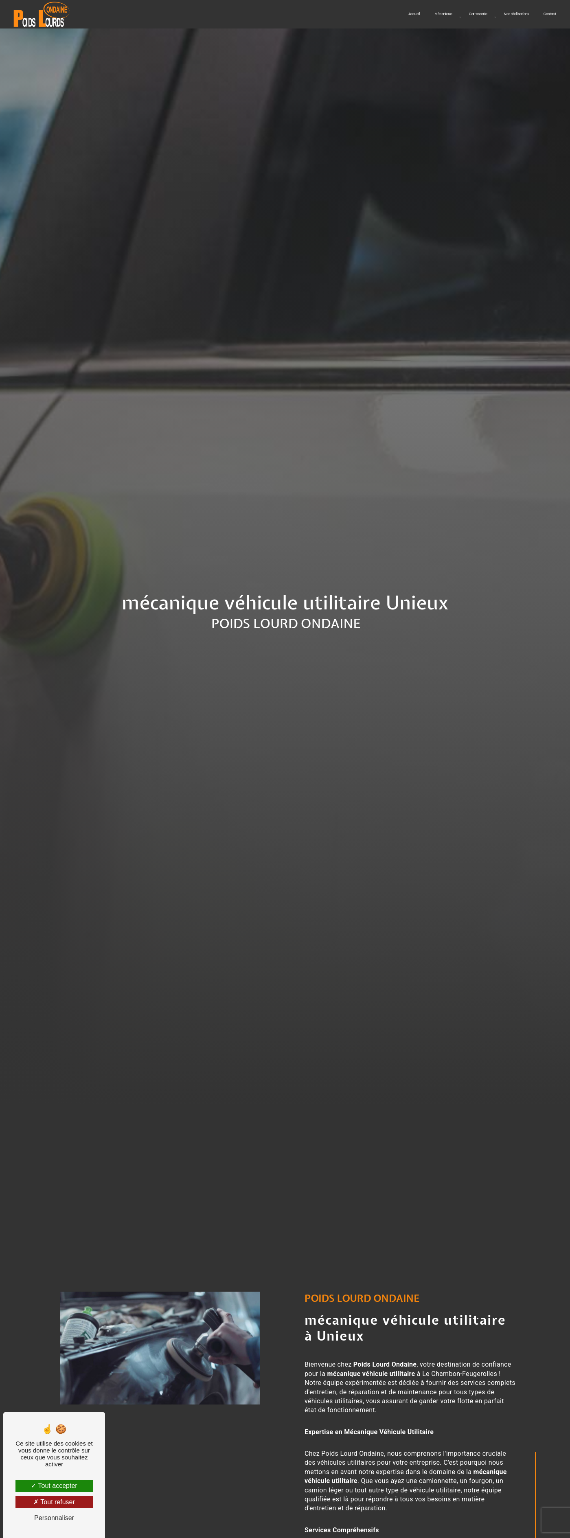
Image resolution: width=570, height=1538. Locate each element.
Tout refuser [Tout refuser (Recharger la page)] (54, 1502)
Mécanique (443, 14)
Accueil (414, 14)
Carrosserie (478, 14)
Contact (550, 14)
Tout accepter (54, 1485)
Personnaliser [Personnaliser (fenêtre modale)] (54, 1517)
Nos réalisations (516, 14)
